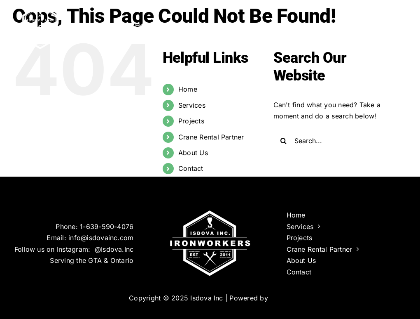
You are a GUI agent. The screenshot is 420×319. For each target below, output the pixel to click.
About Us (193, 153)
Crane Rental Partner (211, 137)
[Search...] (335, 140)
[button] (394, 25)
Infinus (280, 298)
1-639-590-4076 (106, 226)
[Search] (283, 140)
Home (187, 89)
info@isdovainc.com (100, 238)
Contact (190, 168)
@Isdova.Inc (114, 249)
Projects (191, 121)
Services (191, 105)
